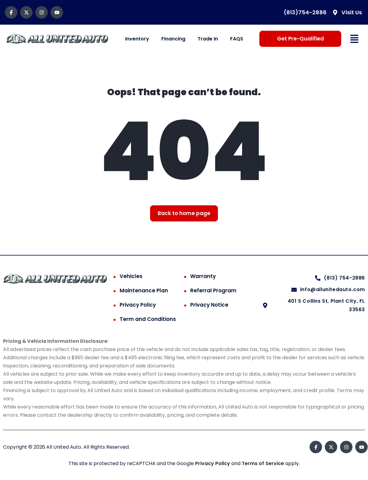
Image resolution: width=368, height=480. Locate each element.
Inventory (137, 38)
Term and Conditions (148, 319)
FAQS (236, 38)
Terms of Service (263, 463)
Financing (173, 38)
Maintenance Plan (144, 290)
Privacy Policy (138, 304)
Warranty (203, 276)
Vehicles (131, 276)
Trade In (208, 38)
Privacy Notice (209, 304)
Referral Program (213, 290)
